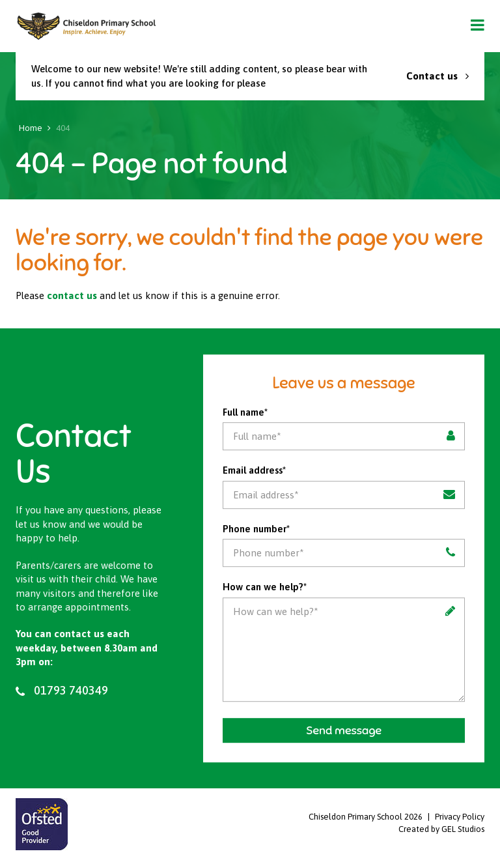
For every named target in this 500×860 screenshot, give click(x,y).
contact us (72, 295)
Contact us (437, 75)
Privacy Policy (459, 817)
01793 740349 (62, 690)
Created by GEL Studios (441, 829)
